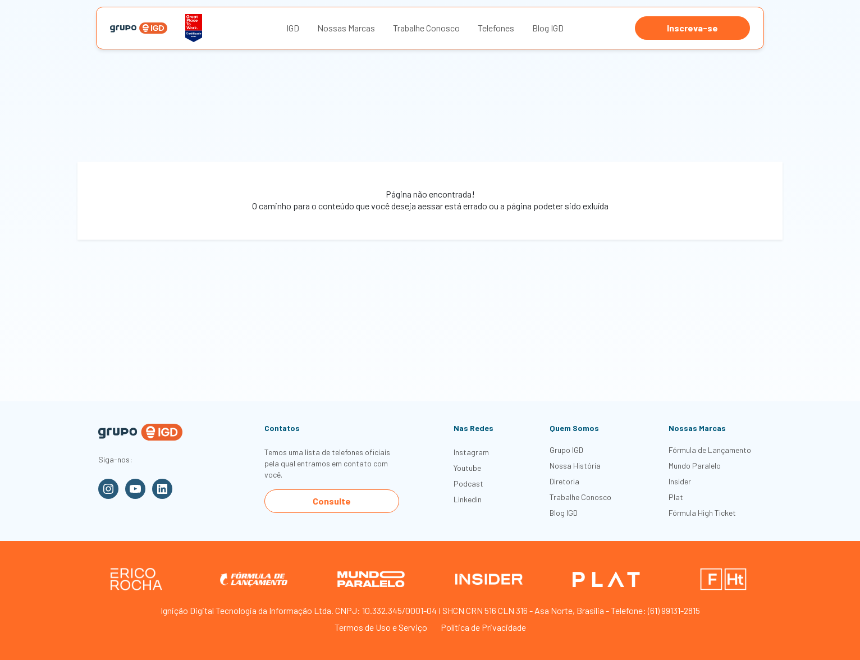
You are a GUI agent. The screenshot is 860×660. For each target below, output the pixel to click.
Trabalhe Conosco (426, 27)
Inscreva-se (692, 27)
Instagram (471, 452)
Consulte (332, 501)
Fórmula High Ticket (702, 512)
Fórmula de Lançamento (710, 450)
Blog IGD (548, 27)
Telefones (496, 27)
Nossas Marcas (346, 27)
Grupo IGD (566, 450)
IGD (292, 27)
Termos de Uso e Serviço (381, 627)
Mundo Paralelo (695, 465)
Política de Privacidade (483, 627)
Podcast (468, 483)
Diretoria (564, 481)
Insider (680, 481)
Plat (676, 497)
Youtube (467, 468)
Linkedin (468, 499)
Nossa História (575, 465)
